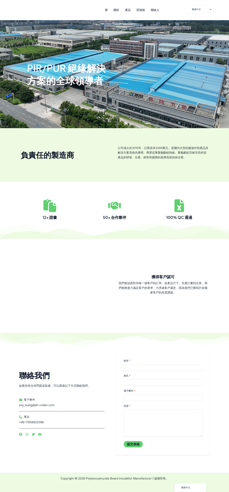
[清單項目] (20, 434)
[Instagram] (166, 10)
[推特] (180, 10)
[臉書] (173, 10)
